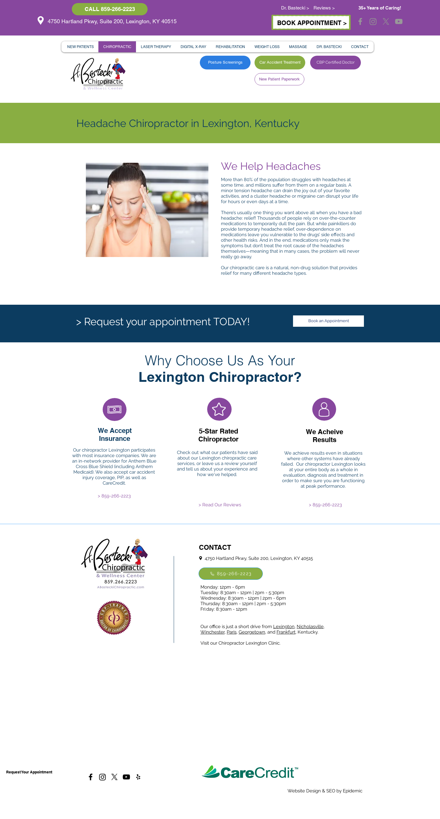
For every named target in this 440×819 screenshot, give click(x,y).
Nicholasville (310, 626)
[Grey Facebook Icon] (360, 21)
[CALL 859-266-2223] (110, 9)
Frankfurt (286, 632)
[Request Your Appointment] (29, 772)
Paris (232, 632)
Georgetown (252, 632)
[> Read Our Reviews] (220, 505)
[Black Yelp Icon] (138, 776)
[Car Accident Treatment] (280, 62)
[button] (80, 46)
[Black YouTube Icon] (126, 776)
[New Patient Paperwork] (279, 79)
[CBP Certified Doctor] (335, 62)
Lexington (284, 626)
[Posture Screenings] (225, 62)
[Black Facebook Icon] (90, 776)
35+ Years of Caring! (379, 7)
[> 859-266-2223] (114, 496)
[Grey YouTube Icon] (398, 21)
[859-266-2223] (231, 574)
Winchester (212, 632)
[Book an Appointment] (328, 321)
